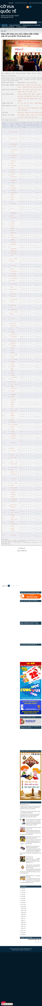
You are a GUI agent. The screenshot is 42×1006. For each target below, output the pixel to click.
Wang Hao (14, 131)
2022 (22, 894)
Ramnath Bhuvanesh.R (14, 253)
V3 (25, 103)
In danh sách (23, 114)
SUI (27, 91)
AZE (23, 89)
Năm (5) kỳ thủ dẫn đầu (28, 108)
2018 (22, 902)
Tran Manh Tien (12, 415)
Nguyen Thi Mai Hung (14, 384)
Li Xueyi (13, 478)
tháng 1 (22, 928)
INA (40, 89)
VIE (35, 91)
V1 (19, 103)
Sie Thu (13, 535)
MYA (20, 300)
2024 (22, 890)
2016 (22, 906)
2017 (22, 904)
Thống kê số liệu (31, 96)
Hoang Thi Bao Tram (14, 512)
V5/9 (31, 103)
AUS (19, 89)
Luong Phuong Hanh (13, 494)
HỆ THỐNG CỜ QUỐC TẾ (21, 27)
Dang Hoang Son (13, 366)
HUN (35, 89)
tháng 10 (22, 912)
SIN (23, 91)
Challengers (31, 82)
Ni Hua (13, 318)
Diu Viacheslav (14, 289)
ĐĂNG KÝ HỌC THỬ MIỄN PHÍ (8, 27)
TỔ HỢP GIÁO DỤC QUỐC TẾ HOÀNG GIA (21, 950)
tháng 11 (22, 910)
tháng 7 (22, 918)
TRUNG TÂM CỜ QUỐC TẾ (14, 25)
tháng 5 (22, 920)
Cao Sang (14, 283)
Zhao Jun (14, 138)
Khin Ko (13, 442)
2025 (22, 888)
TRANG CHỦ (4, 25)
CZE (31, 89)
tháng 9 (22, 914)
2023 (22, 892)
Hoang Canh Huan (13, 224)
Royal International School (26, 948)
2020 (22, 898)
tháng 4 (22, 922)
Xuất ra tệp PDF (31, 117)
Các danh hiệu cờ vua (24, 804)
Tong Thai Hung (12, 350)
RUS (19, 91)
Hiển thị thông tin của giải (29, 85)
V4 (28, 103)
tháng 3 (22, 924)
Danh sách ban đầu (26, 94)
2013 (22, 934)
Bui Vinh (14, 265)
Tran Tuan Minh (12, 197)
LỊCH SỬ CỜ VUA (29, 856)
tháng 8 (22, 916)
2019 (22, 900)
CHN (27, 89)
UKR (30, 91)
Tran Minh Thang (13, 372)
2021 (22, 896)
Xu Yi (12, 208)
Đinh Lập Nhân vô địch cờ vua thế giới (33, 819)
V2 (22, 103)
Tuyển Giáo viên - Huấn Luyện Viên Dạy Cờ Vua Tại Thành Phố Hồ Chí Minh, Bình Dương (33, 866)
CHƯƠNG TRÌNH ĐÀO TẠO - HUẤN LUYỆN (31, 25)
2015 (22, 930)
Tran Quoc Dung (12, 528)
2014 (22, 932)
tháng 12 (22, 908)
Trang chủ (38, 942)
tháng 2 (22, 926)
